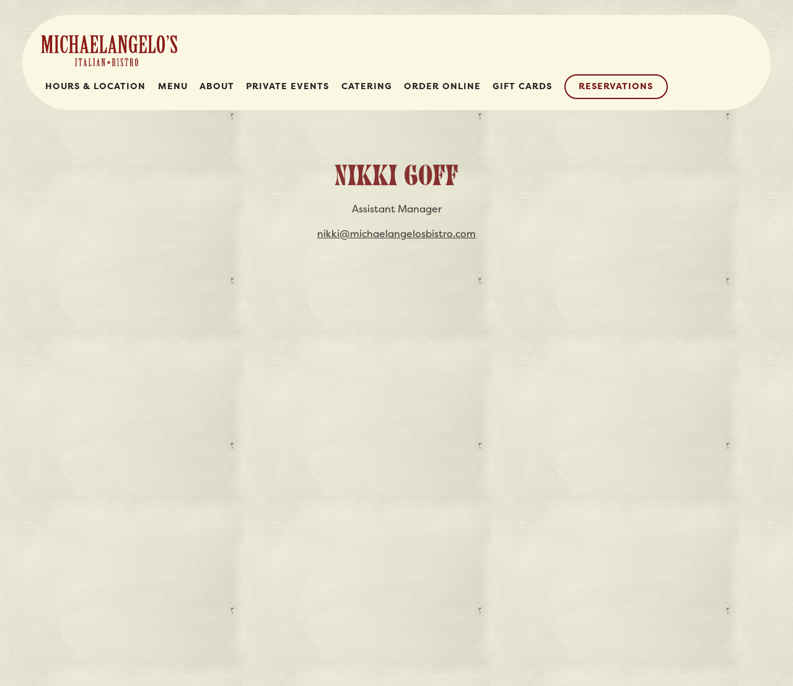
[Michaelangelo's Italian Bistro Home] (109, 49)
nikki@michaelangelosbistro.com (396, 234)
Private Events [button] (287, 86)
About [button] (216, 86)
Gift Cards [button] (522, 86)
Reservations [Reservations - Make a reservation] (616, 86)
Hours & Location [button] (95, 86)
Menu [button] (173, 86)
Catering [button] (366, 86)
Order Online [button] (442, 86)
